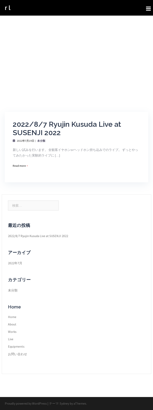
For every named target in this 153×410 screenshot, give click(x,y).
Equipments (16, 346)
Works (12, 332)
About (12, 324)
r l (8, 7)
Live (10, 339)
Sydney (64, 403)
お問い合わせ (17, 354)
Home (12, 317)
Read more (20, 166)
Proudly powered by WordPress (26, 403)
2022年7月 (15, 263)
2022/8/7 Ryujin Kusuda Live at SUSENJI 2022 (38, 236)
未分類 (41, 141)
